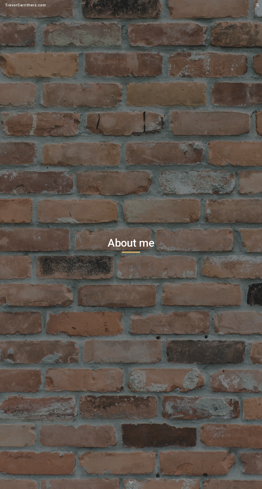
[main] (131, 245)
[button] (257, 5)
